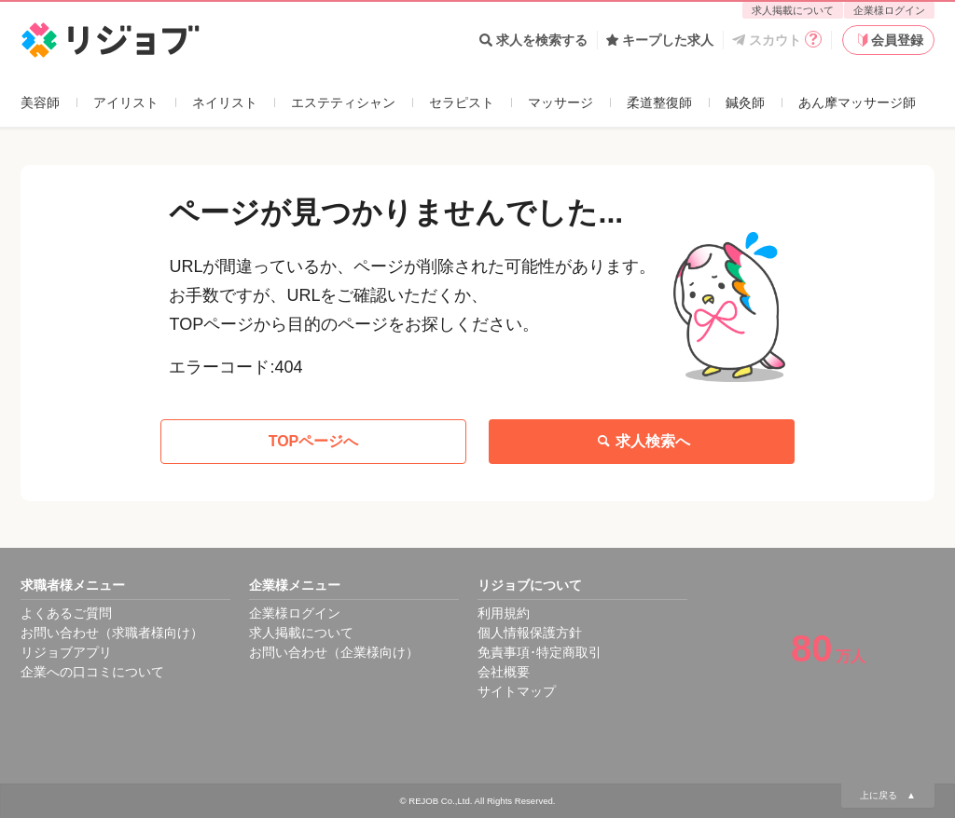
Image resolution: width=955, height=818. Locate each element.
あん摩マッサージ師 (857, 102)
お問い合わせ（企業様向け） (334, 652)
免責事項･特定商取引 (540, 652)
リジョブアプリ (66, 652)
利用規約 (504, 613)
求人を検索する (533, 40)
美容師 (40, 102)
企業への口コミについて (92, 671)
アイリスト (126, 102)
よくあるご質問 (66, 613)
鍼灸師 (745, 102)
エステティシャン (343, 102)
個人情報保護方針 (530, 632)
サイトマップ (517, 691)
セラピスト (461, 102)
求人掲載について (793, 10)
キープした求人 (659, 40)
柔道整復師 (659, 102)
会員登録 (888, 40)
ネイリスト (224, 102)
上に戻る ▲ (888, 795)
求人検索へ (641, 441)
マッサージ (560, 102)
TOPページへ (314, 441)
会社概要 (504, 671)
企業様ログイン (889, 10)
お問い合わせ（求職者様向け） (112, 632)
